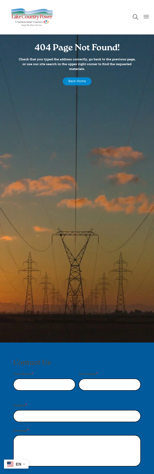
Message (20, 430)
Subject (19, 405)
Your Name (22, 374)
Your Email (87, 374)
